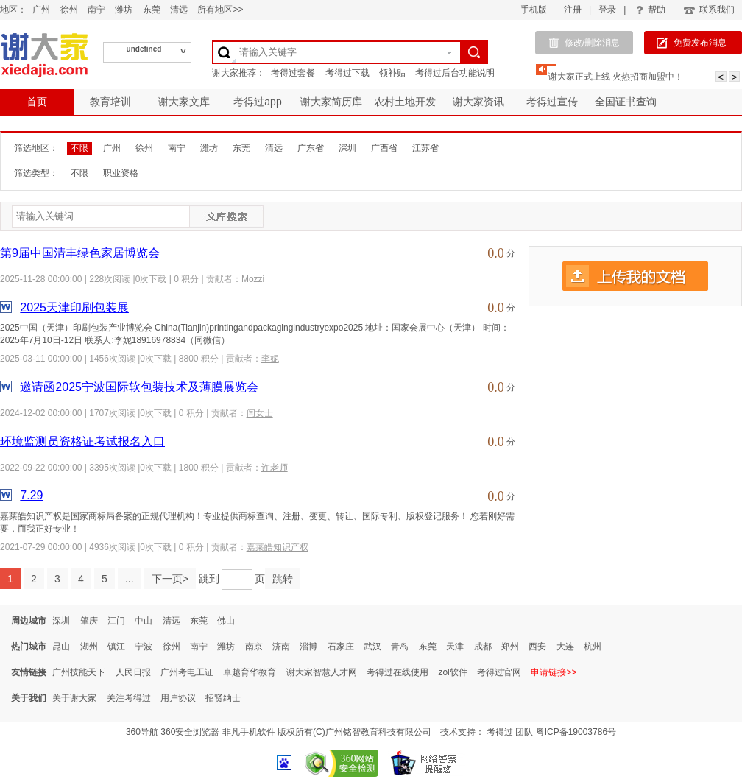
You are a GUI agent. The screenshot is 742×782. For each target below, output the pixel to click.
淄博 (308, 646)
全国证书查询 (626, 102)
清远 (179, 9)
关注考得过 (129, 698)
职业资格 (120, 173)
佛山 (226, 621)
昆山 (61, 646)
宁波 (143, 646)
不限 (79, 148)
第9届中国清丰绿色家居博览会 (80, 253)
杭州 (592, 646)
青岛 (400, 646)
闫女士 (260, 413)
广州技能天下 (78, 672)
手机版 (533, 9)
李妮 (270, 358)
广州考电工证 (186, 672)
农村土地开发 (405, 102)
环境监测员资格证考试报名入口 (82, 441)
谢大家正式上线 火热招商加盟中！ (615, 76)
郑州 (510, 646)
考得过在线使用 (397, 672)
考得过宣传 (552, 102)
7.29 (31, 495)
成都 (483, 646)
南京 (254, 646)
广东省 (310, 148)
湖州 (89, 646)
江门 (116, 621)
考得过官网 (499, 672)
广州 (41, 9)
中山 (143, 621)
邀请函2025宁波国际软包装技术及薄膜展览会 (139, 387)
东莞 (151, 9)
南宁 (96, 9)
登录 (607, 9)
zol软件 (452, 672)
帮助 (650, 9)
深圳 (347, 148)
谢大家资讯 (478, 102)
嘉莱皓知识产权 (277, 547)
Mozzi (252, 279)
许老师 (274, 467)
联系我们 (708, 9)
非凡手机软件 (248, 732)
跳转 (282, 579)
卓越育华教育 (249, 672)
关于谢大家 (74, 698)
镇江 (116, 646)
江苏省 (425, 148)
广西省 (384, 148)
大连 (565, 646)
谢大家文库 (184, 102)
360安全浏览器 (189, 732)
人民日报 (133, 672)
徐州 (69, 9)
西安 (537, 646)
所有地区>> (220, 9)
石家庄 (341, 646)
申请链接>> (553, 672)
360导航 (142, 732)
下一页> (170, 579)
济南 (281, 646)
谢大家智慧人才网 (321, 672)
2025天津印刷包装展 (74, 307)
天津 (455, 646)
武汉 (372, 646)
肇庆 (89, 621)
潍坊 (123, 9)
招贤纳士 (223, 698)
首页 (36, 102)
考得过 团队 (511, 732)
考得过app (257, 102)
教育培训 (110, 102)
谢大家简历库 (331, 102)
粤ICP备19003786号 (576, 732)
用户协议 (178, 698)
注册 (573, 9)
